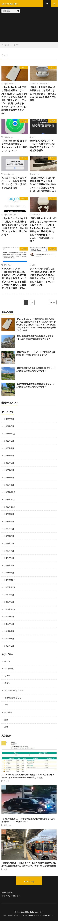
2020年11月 (9, 587)
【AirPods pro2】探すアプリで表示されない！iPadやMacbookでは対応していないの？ (14, 145)
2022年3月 (9, 558)
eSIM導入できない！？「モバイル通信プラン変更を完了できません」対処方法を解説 (42, 145)
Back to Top (29, 881)
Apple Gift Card (10, 214)
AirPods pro (8, 137)
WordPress (49, 915)
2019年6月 (9, 638)
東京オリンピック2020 (14, 690)
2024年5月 (9, 426)
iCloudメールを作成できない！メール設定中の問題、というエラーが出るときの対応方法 (14, 182)
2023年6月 (9, 455)
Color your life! (36, 912)
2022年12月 (9, 492)
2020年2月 (9, 602)
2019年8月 (9, 624)
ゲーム (7, 661)
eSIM (34, 137)
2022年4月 (9, 551)
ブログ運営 (9, 668)
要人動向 (8, 712)
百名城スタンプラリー (13, 698)
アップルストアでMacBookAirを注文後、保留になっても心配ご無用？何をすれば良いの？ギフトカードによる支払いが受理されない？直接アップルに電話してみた (13, 278)
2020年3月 (9, 595)
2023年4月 (9, 470)
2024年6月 (9, 419)
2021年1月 (9, 572)
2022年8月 (9, 521)
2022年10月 (9, 507)
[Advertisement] (38, 24)
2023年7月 (9, 448)
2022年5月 (9, 543)
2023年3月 (9, 477)
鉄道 (6, 727)
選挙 (6, 720)
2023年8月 (9, 441)
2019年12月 (9, 609)
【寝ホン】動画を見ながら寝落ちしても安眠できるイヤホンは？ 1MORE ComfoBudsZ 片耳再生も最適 (43, 93)
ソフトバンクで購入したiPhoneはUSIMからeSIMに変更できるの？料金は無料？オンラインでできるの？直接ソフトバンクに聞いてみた (42, 276)
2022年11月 (9, 499)
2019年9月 (9, 616)
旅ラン (7, 683)
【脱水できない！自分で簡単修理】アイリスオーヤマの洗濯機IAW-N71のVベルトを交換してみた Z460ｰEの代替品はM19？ (43, 184)
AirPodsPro (36, 214)
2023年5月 (9, 463)
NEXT (52, 302)
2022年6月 (9, 536)
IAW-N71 (35, 174)
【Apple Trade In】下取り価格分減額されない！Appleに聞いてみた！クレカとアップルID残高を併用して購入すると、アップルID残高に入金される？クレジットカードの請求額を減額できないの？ (14, 100)
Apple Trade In (9, 83)
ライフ (24, 67)
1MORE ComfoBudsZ (40, 83)
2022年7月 (9, 529)
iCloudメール (9, 174)
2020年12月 (9, 580)
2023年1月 (9, 485)
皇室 (6, 705)
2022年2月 (9, 565)
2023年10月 (9, 433)
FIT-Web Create (26, 915)
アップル (7, 265)
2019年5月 (9, 646)
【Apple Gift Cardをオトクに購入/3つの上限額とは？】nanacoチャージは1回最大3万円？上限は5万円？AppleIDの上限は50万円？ (14, 226)
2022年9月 (9, 514)
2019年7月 (9, 631)
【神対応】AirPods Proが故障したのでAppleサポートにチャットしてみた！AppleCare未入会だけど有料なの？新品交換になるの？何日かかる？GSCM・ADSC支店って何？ (43, 229)
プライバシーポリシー (10, 896)
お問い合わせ (7, 892)
